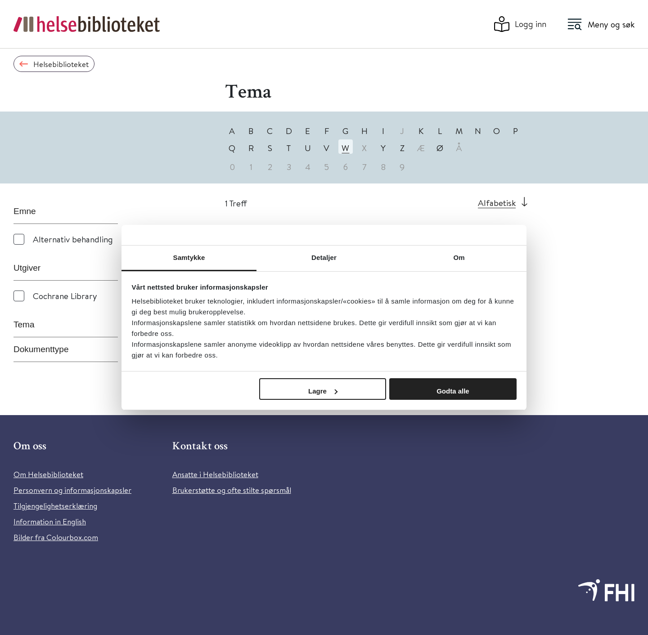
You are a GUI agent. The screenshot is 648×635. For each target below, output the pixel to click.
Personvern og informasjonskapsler (72, 490)
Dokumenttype (41, 349)
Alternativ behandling (73, 239)
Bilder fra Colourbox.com (56, 537)
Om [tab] (458, 257)
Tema (24, 324)
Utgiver (27, 268)
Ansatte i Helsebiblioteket (215, 474)
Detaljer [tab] (324, 257)
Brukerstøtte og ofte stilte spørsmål (231, 490)
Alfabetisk (497, 202)
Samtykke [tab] (189, 257)
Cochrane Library (65, 295)
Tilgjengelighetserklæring (55, 506)
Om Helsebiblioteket (48, 474)
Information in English (50, 521)
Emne (25, 211)
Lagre (323, 391)
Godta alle (452, 391)
